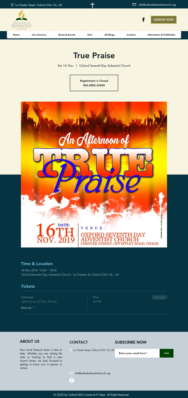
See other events (94, 85)
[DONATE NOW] (164, 20)
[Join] (166, 353)
